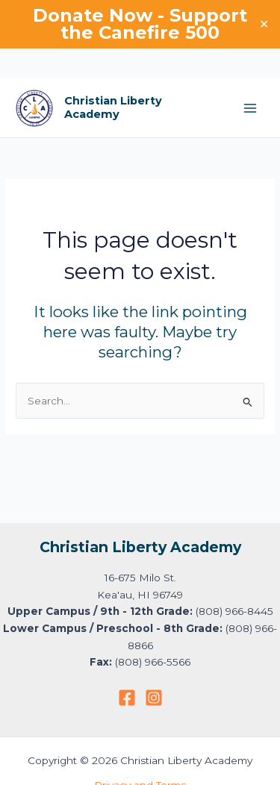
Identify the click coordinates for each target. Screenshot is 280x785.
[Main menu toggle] (250, 108)
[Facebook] (127, 698)
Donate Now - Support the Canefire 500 (140, 23)
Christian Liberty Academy (113, 107)
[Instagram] (154, 698)
